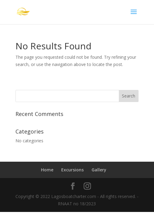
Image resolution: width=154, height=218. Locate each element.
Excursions (72, 170)
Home (47, 170)
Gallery (99, 170)
